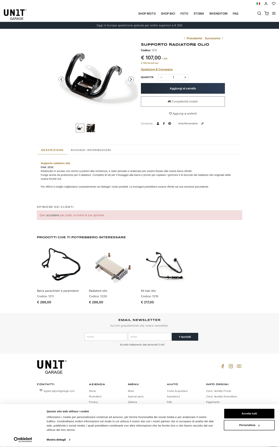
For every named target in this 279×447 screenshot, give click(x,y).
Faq (235, 13)
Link (161, 341)
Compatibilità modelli (183, 101)
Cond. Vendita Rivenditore (221, 393)
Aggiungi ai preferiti (183, 113)
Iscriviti (185, 334)
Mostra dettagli (56, 439)
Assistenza (173, 393)
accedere (53, 215)
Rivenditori (218, 13)
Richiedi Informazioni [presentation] (91, 149)
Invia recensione (192, 123)
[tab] (52, 150)
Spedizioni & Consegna (157, 69)
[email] (149, 334)
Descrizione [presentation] (52, 149)
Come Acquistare (177, 388)
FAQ (169, 399)
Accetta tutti (249, 413)
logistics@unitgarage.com (59, 388)
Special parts (136, 393)
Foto (184, 13)
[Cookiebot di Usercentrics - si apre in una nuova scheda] (23, 440)
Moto (131, 388)
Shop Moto (147, 13)
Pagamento (213, 399)
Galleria (132, 399)
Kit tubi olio (148, 288)
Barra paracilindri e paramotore (58, 288)
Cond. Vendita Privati (218, 388)
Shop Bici (168, 13)
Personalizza (249, 425)
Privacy (93, 399)
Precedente (192, 38)
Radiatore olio (98, 288)
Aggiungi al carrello (183, 88)
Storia (199, 13)
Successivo (214, 38)
